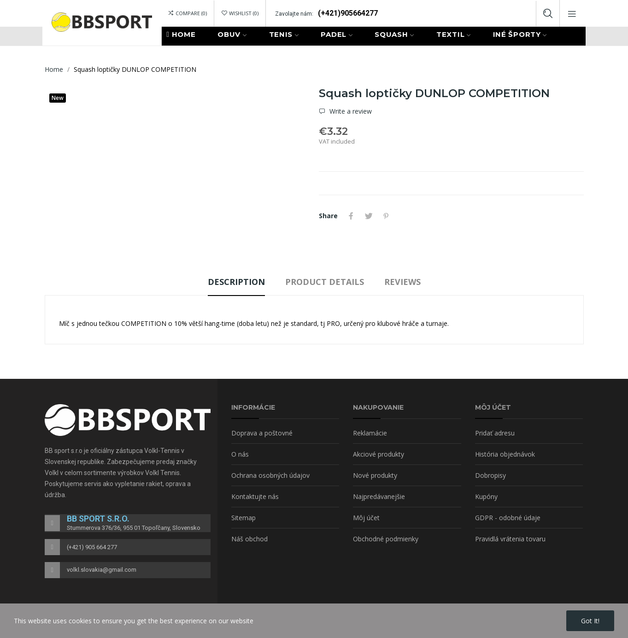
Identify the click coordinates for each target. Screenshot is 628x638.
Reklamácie (370, 433)
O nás (240, 454)
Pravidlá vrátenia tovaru (510, 538)
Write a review (350, 111)
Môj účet (366, 517)
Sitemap (243, 517)
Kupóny (486, 496)
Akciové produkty (378, 454)
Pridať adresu (495, 433)
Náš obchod (249, 538)
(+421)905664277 (348, 13)
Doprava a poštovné (262, 433)
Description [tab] (236, 281)
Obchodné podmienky (385, 538)
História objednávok (505, 454)
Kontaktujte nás (255, 496)
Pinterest (386, 216)
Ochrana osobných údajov (270, 475)
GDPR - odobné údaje (507, 517)
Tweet (368, 216)
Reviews (402, 281)
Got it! (590, 620)
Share (351, 216)
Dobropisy (490, 475)
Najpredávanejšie (379, 496)
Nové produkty (375, 475)
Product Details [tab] (324, 281)
